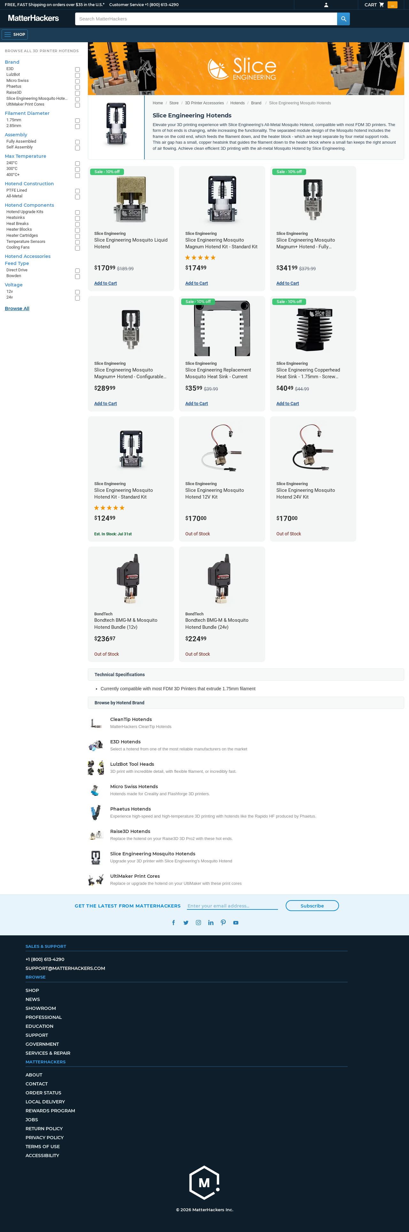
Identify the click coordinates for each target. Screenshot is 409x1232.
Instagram (198, 922)
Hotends (237, 103)
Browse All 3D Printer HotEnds (42, 51)
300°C (11, 168)
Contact (37, 1084)
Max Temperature (25, 156)
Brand (256, 103)
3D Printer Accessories (204, 103)
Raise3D (14, 92)
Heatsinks (15, 217)
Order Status (43, 1093)
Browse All (17, 308)
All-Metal (14, 196)
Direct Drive (16, 270)
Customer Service (126, 4)
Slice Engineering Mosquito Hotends (37, 98)
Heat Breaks (17, 223)
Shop (32, 990)
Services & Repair (48, 1053)
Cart (381, 4)
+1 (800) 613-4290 (162, 4)
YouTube (235, 922)
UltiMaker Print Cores (25, 104)
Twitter (185, 922)
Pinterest (223, 922)
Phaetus (13, 86)
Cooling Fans (18, 247)
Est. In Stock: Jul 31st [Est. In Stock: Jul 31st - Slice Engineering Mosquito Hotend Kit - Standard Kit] (113, 534)
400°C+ (12, 174)
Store (174, 103)
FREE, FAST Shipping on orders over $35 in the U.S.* (54, 4)
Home (158, 103)
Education (39, 1026)
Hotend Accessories (27, 256)
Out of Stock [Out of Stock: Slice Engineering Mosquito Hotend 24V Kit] (288, 533)
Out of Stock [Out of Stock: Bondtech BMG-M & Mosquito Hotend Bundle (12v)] (106, 654)
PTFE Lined (16, 190)
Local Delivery (45, 1102)
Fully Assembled (21, 141)
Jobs (32, 1120)
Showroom (41, 1008)
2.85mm (13, 125)
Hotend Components (29, 205)
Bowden (13, 275)
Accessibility (42, 1155)
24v (9, 297)
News (33, 999)
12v (9, 291)
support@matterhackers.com (65, 968)
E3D (10, 68)
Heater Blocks (19, 229)
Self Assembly (19, 147)
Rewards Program (50, 1111)
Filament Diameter (27, 113)
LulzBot (13, 74)
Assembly (16, 135)
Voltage (14, 285)
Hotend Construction (29, 184)
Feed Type (17, 263)
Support (37, 1035)
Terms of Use (43, 1146)
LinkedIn (210, 922)
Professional (44, 1017)
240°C (11, 162)
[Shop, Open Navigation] (15, 34)
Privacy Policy (45, 1137)
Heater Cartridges (22, 235)
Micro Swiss (17, 80)
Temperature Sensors (25, 241)
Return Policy (44, 1129)
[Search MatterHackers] (343, 18)
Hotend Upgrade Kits (24, 211)
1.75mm (13, 119)
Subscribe (312, 906)
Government (42, 1044)
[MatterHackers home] (33, 18)
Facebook (173, 922)
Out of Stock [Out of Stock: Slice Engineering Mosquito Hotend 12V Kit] (197, 533)
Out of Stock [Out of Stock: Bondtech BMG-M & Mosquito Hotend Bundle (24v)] (197, 654)
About (34, 1075)
